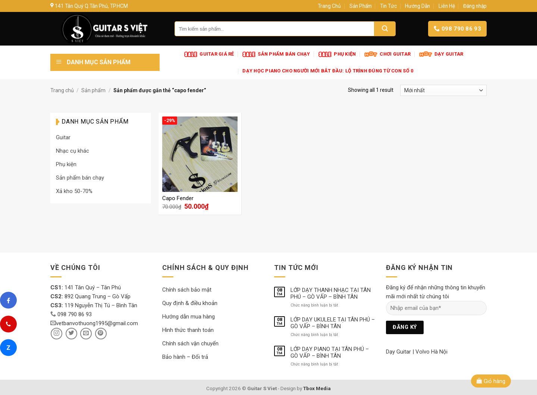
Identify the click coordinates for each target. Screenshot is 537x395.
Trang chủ (62, 90)
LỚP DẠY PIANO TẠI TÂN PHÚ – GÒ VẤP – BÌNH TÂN (330, 352)
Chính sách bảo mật (186, 289)
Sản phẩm (93, 90)
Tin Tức (388, 6)
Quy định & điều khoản (189, 303)
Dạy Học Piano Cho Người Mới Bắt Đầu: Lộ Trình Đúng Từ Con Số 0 (327, 71)
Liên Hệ (447, 6)
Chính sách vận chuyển (190, 343)
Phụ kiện (66, 164)
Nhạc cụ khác (72, 150)
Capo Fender (178, 198)
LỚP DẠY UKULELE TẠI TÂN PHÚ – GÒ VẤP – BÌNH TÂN (333, 323)
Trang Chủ (329, 6)
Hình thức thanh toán (188, 330)
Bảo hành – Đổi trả (185, 357)
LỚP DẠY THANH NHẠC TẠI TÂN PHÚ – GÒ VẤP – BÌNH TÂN (331, 293)
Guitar (63, 137)
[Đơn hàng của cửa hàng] (443, 90)
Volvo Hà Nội (431, 351)
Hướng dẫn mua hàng (188, 316)
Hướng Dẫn (417, 6)
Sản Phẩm (360, 6)
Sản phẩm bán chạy (80, 177)
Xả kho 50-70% (74, 191)
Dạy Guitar (398, 351)
